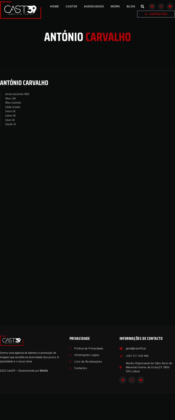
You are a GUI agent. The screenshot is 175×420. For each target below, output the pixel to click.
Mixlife (44, 397)
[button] (142, 7)
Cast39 (71, 6)
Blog (131, 6)
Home (54, 6)
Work (115, 6)
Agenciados (94, 6)
